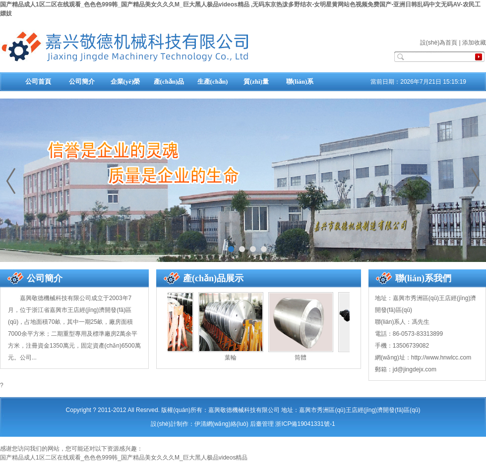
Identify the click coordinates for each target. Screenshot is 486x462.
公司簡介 (82, 81)
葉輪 (231, 357)
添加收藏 (474, 42)
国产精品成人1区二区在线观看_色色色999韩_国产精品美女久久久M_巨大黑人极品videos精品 (123, 457)
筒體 (300, 357)
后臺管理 (262, 423)
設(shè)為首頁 (438, 42)
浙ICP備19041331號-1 (305, 423)
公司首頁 (38, 81)
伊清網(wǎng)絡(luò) (221, 423)
